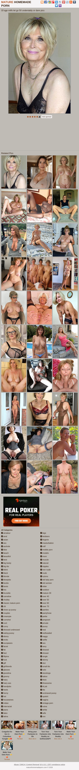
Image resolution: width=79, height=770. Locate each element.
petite (43, 616)
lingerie (44, 540)
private (44, 623)
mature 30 (45, 593)
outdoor (44, 590)
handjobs (6, 686)
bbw (4, 550)
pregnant (45, 620)
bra (3, 590)
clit (3, 606)
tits (42, 690)
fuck (4, 660)
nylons (44, 576)
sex (42, 643)
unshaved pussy (48, 693)
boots (4, 586)
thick (43, 680)
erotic (4, 640)
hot (3, 696)
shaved (44, 650)
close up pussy (8, 610)
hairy (4, 680)
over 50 (44, 600)
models (44, 553)
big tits (5, 566)
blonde (5, 576)
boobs (5, 583)
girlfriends (6, 666)
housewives (7, 700)
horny (4, 693)
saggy (44, 636)
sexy (43, 646)
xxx (42, 716)
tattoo (43, 676)
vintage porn (46, 703)
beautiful (6, 556)
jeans (4, 710)
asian (4, 540)
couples (5, 613)
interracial (6, 706)
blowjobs (6, 580)
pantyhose (45, 613)
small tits (45, 666)
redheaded (46, 633)
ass (3, 543)
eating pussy (7, 633)
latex (4, 713)
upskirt (44, 696)
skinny (44, 660)
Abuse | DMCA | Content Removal (26, 764)
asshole (5, 546)
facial (4, 646)
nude (43, 573)
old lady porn (47, 580)
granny (5, 676)
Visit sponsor (46, 117)
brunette (5, 593)
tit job (43, 686)
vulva (43, 706)
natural (44, 563)
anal (4, 536)
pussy (44, 626)
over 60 (44, 603)
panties (44, 610)
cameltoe (6, 596)
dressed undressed (10, 630)
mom (43, 556)
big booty (6, 563)
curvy (4, 626)
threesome (46, 683)
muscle (44, 560)
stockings (45, 673)
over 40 (44, 596)
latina (4, 716)
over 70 (44, 606)
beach (5, 553)
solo (43, 670)
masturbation (47, 543)
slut (42, 663)
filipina (5, 656)
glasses (5, 670)
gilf (3, 663)
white (43, 710)
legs (43, 533)
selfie (43, 640)
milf (42, 546)
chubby (5, 600)
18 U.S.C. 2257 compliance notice (52, 764)
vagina (44, 700)
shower (44, 653)
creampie (6, 616)
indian (4, 703)
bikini (4, 570)
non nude (45, 570)
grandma (6, 673)
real (43, 630)
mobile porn (46, 550)
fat (3, 650)
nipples (44, 566)
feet (4, 653)
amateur (5, 533)
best (4, 560)
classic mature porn (10, 603)
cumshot (6, 620)
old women (46, 583)
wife (43, 713)
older (43, 586)
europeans (6, 643)
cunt (4, 623)
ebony (5, 636)
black (4, 573)
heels (4, 690)
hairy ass (6, 683)
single (44, 656)
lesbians (45, 536)
